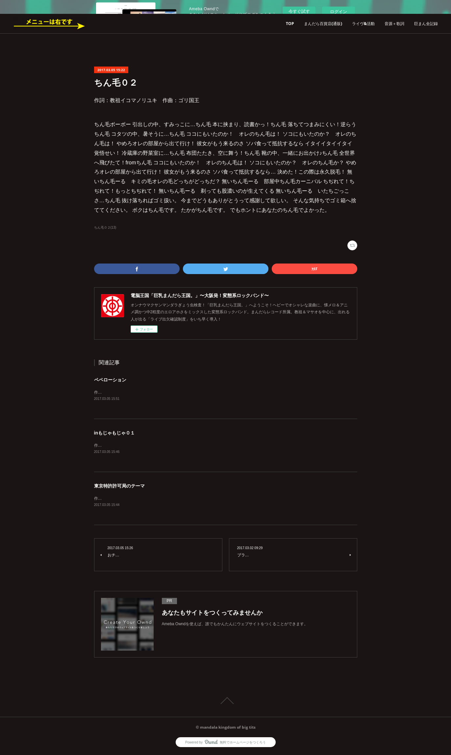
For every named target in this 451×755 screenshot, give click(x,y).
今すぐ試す (299, 11)
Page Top (225, 702)
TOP (290, 23)
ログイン (338, 11)
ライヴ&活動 (363, 23)
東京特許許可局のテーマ (119, 486)
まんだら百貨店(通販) (323, 23)
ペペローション (110, 379)
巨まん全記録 (426, 23)
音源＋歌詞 (394, 23)
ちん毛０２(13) (105, 227)
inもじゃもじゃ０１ (114, 433)
